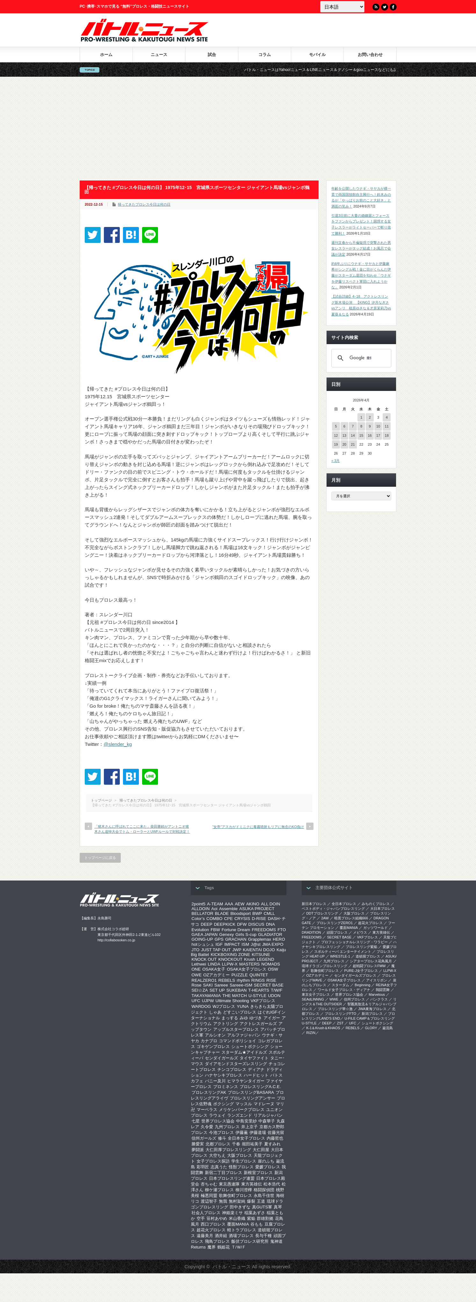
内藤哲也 (275, 1138)
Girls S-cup (245, 934)
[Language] (342, 6)
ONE (196, 969)
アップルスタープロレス (236, 1029)
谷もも (256, 1224)
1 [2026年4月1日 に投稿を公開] (361, 417)
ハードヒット (256, 1075)
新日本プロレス (314, 904)
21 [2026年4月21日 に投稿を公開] (353, 444)
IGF (219, 944)
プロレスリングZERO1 (334, 923)
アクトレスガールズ (258, 1023)
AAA (229, 904)
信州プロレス (354, 999)
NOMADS (270, 964)
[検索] (360, 358)
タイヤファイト (254, 1058)
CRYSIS (242, 918)
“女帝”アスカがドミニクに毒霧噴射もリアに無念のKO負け (258, 827)
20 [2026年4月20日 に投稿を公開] (344, 444)
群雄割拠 (265, 1218)
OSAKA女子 (213, 969)
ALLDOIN (200, 908)
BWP (257, 913)
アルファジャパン (243, 1035)
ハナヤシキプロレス (223, 1075)
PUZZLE (239, 975)
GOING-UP (202, 939)
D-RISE (259, 918)
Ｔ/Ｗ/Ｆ (238, 1247)
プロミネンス (225, 1086)
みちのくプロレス (376, 904)
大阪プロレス (239, 1155)
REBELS (226, 980)
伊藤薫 (241, 1132)
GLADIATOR (270, 934)
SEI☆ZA (199, 990)
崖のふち (266, 1161)
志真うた (219, 1166)
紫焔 (251, 1218)
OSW (273, 969)
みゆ (244, 1017)
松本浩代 (271, 1184)
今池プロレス (221, 1132)
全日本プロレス (344, 904)
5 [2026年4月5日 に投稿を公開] (336, 426)
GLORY (371, 1028)
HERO (279, 939)
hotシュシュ (202, 944)
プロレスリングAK (208, 1092)
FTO (282, 929)
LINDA (214, 964)
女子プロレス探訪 (213, 1161)
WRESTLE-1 (340, 956)
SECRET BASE (269, 985)
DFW (242, 924)
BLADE (222, 913)
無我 (223, 1201)
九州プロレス (227, 1126)
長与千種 (263, 1235)
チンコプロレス (231, 1069)
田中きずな (240, 1207)
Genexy (226, 934)
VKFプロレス (263, 1000)
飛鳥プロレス (217, 1241)
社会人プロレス (205, 1212)
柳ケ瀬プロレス (219, 1189)
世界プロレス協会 (217, 1121)
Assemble (228, 908)
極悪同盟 (209, 1195)
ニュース (159, 54)
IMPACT (232, 944)
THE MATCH (234, 995)
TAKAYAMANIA (206, 995)
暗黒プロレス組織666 (351, 918)
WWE (333, 999)
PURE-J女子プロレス (361, 971)
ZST (340, 1023)
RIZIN (310, 1033)
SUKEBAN (237, 990)
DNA (270, 924)
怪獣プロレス (241, 1166)
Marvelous (377, 994)
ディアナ (256, 1069)
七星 (195, 1121)
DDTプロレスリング (322, 913)
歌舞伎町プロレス (235, 1195)
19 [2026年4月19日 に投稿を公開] (336, 444)
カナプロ (209, 1040)
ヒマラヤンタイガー (245, 1081)
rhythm (243, 980)
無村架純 (237, 1201)
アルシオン (215, 1035)
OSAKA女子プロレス (246, 969)
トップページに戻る (100, 858)
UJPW (208, 1000)
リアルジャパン (268, 1115)
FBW (215, 929)
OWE (196, 975)
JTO (195, 949)
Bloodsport (240, 913)
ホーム (106, 54)
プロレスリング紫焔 (361, 947)
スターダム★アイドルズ (244, 1052)
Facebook (393, 7)
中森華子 (266, 1121)
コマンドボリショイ (237, 1040)
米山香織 (237, 1218)
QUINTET (258, 975)
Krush (249, 959)
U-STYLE (257, 995)
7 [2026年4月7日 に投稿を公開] (353, 426)
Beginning (362, 985)
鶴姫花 (223, 1247)
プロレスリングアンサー (252, 1098)
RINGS (258, 980)
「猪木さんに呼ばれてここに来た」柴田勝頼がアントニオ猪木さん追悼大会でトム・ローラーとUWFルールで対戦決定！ (142, 828)
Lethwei (198, 964)
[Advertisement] (238, 128)
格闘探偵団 (264, 1189)
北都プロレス (218, 1144)
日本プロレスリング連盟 (232, 1178)
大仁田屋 (261, 1149)
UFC (195, 1000)
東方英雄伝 (251, 1184)
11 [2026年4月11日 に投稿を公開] (387, 426)
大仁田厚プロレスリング (228, 1149)
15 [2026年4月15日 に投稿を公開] (361, 435)
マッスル (243, 1103)
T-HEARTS (258, 990)
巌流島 (387, 1028)
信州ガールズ (203, 1138)
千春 (236, 1144)
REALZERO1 (204, 980)
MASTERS (249, 964)
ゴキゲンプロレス (213, 1046)
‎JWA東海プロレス (372, 1009)
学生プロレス (243, 1161)
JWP (236, 949)
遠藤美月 (205, 1235)
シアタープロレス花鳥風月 (371, 961)
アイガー (271, 1017)
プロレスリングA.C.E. (260, 1086)
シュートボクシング (250, 1046)
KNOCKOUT (230, 959)
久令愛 (207, 1126)
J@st (256, 944)
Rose (196, 985)
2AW (324, 918)
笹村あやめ (216, 1218)
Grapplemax (259, 939)
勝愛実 (197, 1144)
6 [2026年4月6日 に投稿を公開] (344, 426)
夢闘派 (197, 1149)
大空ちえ (217, 1155)
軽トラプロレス (241, 1230)
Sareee (221, 985)
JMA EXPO (273, 944)
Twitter (384, 7)
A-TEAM (215, 904)
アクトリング (225, 1023)
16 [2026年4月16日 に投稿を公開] (369, 435)
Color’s (198, 918)
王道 (261, 1201)
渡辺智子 (209, 1201)
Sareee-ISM (241, 985)
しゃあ (215, 1012)
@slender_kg (118, 744)
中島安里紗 (246, 1121)
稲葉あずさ (254, 1212)
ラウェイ (217, 1115)
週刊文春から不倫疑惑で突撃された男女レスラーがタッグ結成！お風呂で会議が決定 (361, 248)
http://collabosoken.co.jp (116, 940)
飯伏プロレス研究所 (250, 1241)
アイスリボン (376, 980)
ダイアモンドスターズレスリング (236, 1063)
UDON (274, 995)
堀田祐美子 (252, 1144)
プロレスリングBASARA (251, 1092)
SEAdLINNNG (313, 999)
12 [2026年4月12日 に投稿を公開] (336, 435)
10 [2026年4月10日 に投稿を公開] (378, 426)
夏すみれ (272, 1144)
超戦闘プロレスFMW (369, 966)
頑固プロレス (337, 932)
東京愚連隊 (229, 1184)
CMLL (269, 913)
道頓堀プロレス (368, 956)
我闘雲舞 (383, 990)
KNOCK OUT (204, 959)
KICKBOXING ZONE (230, 954)
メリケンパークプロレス (241, 1109)
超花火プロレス (211, 1230)
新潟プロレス (372, 1013)
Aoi (214, 908)
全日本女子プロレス (246, 1138)
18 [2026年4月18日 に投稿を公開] (387, 435)
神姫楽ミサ (232, 1212)
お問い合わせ (370, 54)
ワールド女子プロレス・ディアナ (344, 990)
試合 (212, 54)
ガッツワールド (375, 928)
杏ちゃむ (209, 1184)
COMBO (214, 918)
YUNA (243, 1006)
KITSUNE (261, 954)
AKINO (252, 904)
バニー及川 (215, 1081)
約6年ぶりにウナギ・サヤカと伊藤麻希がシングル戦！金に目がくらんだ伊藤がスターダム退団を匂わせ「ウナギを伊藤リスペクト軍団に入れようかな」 (361, 275)
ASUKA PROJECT (256, 908)
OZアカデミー (216, 975)
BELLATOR (202, 913)
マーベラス (207, 1109)
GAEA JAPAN (204, 934)
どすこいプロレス (239, 1012)
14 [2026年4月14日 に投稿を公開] (353, 435)
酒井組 (221, 1235)
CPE (228, 918)
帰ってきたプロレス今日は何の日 (144, 204)
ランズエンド (239, 1115)
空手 (201, 1218)
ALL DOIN (270, 904)
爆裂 (251, 1201)
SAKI (208, 985)
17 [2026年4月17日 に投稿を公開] (378, 435)
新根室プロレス (258, 1172)
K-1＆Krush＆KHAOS (323, 1028)
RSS (376, 7)
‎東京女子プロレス (316, 994)
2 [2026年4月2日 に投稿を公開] (370, 417)
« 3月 (335, 461)
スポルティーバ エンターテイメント (342, 951)
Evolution (200, 929)
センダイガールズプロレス (355, 975)
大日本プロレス (382, 908)
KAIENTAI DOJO (259, 949)
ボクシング (223, 1103)
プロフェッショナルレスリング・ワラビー (354, 942)
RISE (271, 980)
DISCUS (256, 924)
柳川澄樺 (243, 1189)
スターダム (340, 985)
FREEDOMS (264, 929)
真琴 (278, 1207)
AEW (239, 904)
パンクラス (379, 999)
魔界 (211, 1247)
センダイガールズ (221, 1058)
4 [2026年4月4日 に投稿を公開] (387, 417)
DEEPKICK (224, 924)
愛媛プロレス (267, 1166)
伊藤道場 (257, 1132)
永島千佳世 (264, 1195)
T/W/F (276, 990)
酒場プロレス (241, 1235)
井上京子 (249, 1126)
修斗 (222, 1138)
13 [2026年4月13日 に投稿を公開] (344, 435)
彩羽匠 (203, 1166)
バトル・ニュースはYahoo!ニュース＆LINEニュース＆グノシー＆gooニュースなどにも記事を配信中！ (351, 69)
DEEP (206, 924)
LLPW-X (229, 964)
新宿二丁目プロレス (223, 1172)
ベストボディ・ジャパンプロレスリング (333, 908)
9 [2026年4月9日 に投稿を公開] (370, 426)
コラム (264, 54)
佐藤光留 (276, 1132)
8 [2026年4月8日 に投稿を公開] (361, 426)
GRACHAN (236, 939)
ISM (245, 944)
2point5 (198, 904)
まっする (229, 1017)
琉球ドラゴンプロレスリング (324, 966)
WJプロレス (224, 1006)
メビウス (360, 932)
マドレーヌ (264, 1103)
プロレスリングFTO (340, 1013)
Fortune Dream (236, 929)
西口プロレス (213, 1224)
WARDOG (201, 1006)
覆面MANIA (238, 1224)
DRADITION (311, 932)
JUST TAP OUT (216, 949)
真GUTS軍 (262, 1207)
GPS (218, 939)
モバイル (317, 54)
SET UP (217, 990)
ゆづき (255, 1017)
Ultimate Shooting (232, 1000)
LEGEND (265, 959)
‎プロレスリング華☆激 (335, 1009)
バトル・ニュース (232, 1266)
